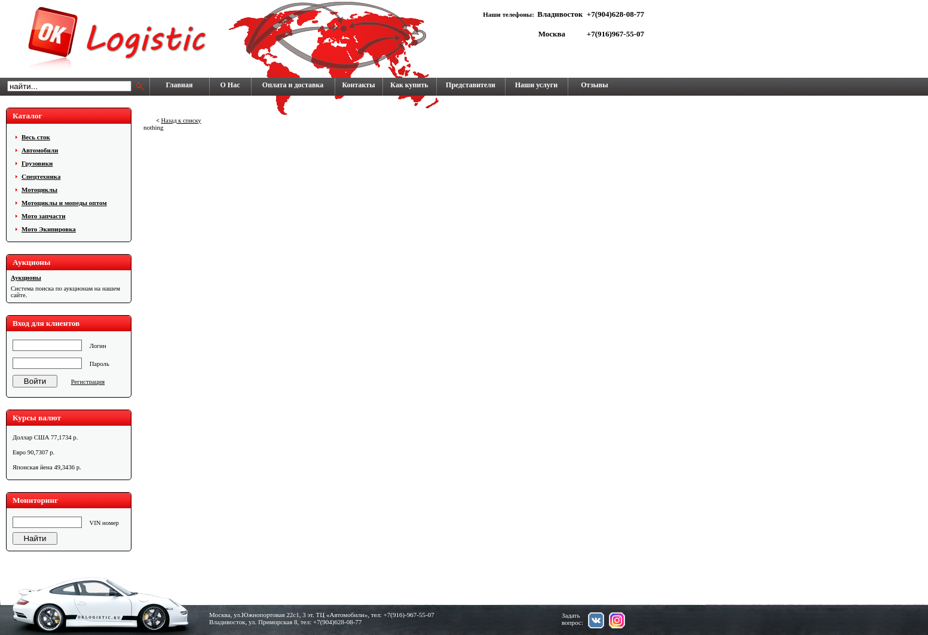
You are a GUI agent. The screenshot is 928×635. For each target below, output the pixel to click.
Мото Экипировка (49, 229)
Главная (179, 85)
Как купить (409, 85)
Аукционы (26, 277)
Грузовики (37, 163)
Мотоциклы (39, 189)
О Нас (230, 85)
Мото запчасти (44, 215)
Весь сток (36, 137)
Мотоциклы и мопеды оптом (64, 202)
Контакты (358, 85)
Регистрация (88, 381)
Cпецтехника (41, 176)
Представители (470, 85)
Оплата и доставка (292, 85)
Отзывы (594, 85)
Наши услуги (536, 85)
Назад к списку (181, 120)
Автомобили (40, 150)
